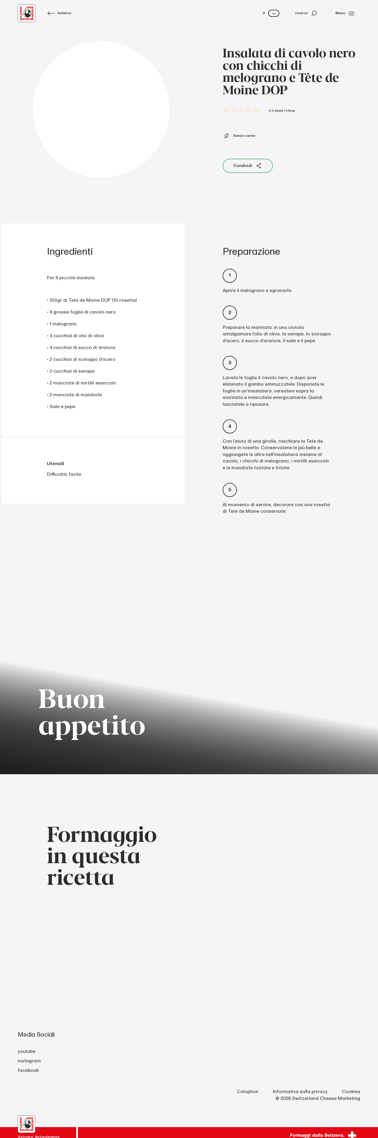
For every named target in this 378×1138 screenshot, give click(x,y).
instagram (29, 1061)
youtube (26, 1051)
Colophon (247, 1091)
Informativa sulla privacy (300, 1091)
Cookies (351, 1091)
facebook (28, 1070)
